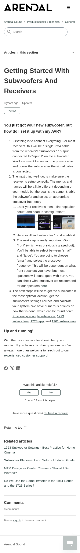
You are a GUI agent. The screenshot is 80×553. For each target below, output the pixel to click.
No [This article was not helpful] (50, 392)
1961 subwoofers (64, 321)
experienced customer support (25, 355)
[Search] (35, 32)
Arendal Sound (13, 21)
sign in (17, 520)
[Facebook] (6, 368)
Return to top (16, 426)
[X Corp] (12, 368)
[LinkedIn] (18, 368)
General (70, 21)
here (43, 286)
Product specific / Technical (43, 21)
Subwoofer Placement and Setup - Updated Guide (39, 460)
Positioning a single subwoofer (33, 316)
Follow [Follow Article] (12, 110)
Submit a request (56, 413)
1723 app (37, 321)
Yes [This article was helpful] (29, 392)
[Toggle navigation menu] (68, 7)
